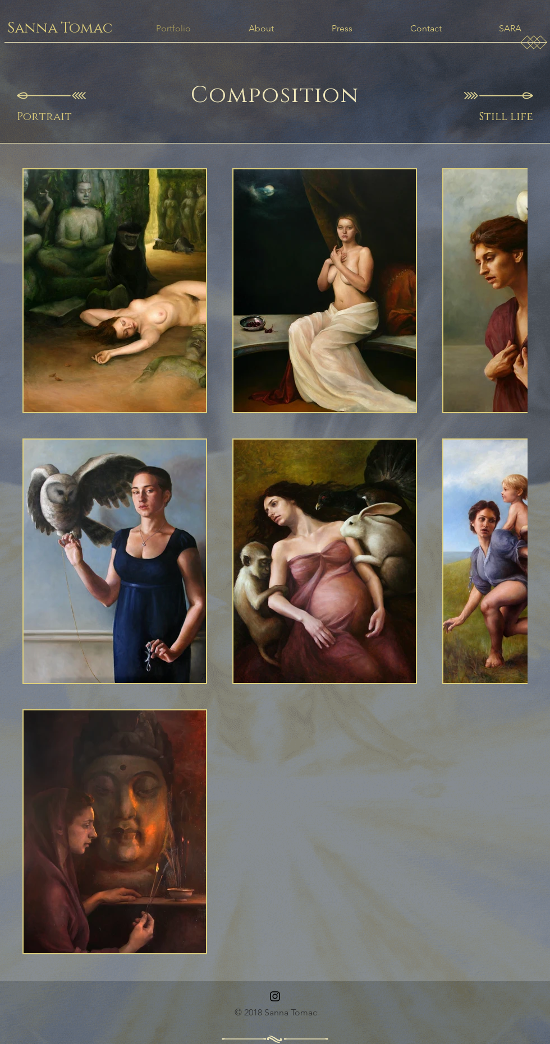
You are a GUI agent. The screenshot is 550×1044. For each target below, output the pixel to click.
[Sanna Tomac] (60, 28)
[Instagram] (275, 996)
